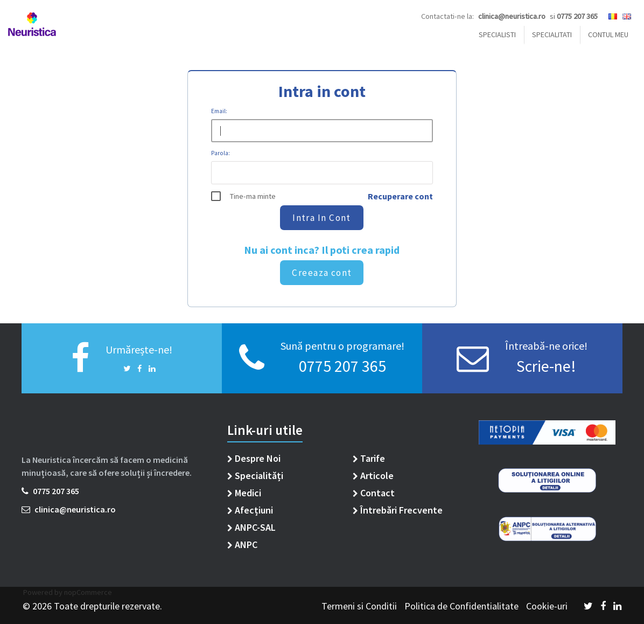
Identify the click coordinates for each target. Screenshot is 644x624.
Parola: (220, 152)
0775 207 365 (342, 366)
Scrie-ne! (546, 366)
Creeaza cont (322, 273)
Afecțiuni (250, 510)
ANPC (242, 544)
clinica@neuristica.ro (69, 509)
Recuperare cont (400, 196)
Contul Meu (608, 34)
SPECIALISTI (497, 34)
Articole (373, 475)
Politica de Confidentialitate (462, 606)
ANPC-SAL (251, 527)
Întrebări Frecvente (398, 510)
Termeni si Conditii (360, 606)
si (574, 16)
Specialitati (552, 34)
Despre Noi (254, 458)
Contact (374, 493)
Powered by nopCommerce (67, 592)
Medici (244, 493)
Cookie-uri (547, 606)
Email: (219, 111)
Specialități (255, 475)
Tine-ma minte (253, 196)
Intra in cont (322, 218)
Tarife (369, 458)
